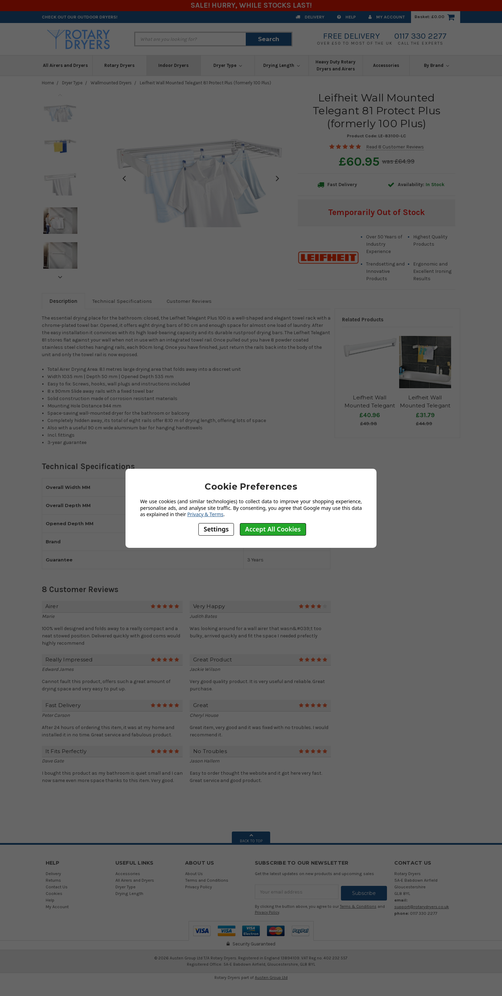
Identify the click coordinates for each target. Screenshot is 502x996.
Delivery (310, 17)
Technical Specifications (122, 301)
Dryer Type (227, 65)
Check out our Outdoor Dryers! (79, 17)
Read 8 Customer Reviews (395, 147)
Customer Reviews (189, 301)
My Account (386, 17)
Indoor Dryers (173, 65)
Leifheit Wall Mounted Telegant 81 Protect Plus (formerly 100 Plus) (205, 82)
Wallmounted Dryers (111, 82)
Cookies (54, 893)
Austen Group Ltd (271, 976)
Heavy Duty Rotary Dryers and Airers (335, 65)
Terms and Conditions (206, 880)
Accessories (386, 65)
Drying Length (281, 65)
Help (346, 17)
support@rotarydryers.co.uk (421, 906)
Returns (53, 880)
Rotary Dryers (119, 65)
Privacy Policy (198, 886)
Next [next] (60, 277)
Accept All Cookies (273, 529)
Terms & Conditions (358, 905)
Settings (216, 529)
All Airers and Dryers (65, 65)
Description (63, 301)
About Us (194, 873)
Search (268, 39)
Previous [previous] (60, 94)
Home (48, 82)
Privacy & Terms (205, 514)
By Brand (436, 65)
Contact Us (57, 886)
